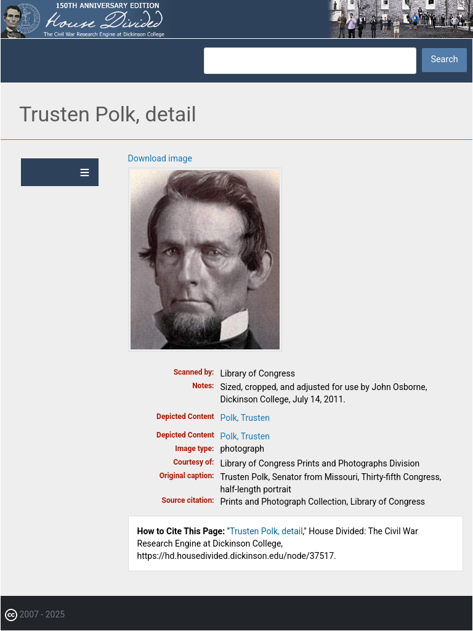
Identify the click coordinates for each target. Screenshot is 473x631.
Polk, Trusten (245, 418)
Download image (160, 158)
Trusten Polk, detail (266, 531)
